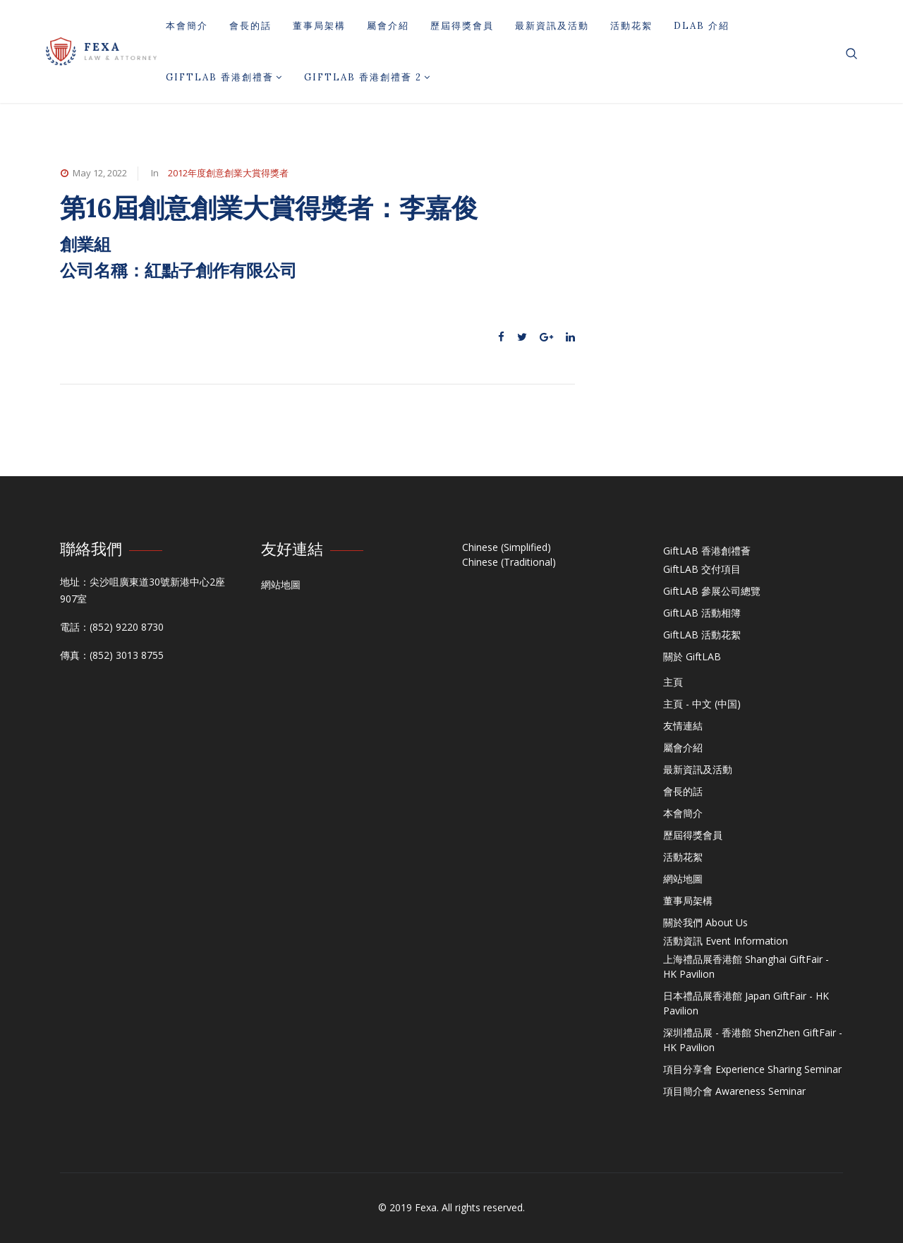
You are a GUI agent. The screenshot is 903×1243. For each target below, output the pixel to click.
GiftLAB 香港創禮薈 (224, 77)
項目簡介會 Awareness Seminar (734, 1091)
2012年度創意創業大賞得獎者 (228, 172)
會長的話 (250, 26)
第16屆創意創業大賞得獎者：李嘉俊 (269, 207)
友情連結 (683, 725)
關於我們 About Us (705, 922)
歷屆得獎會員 (462, 26)
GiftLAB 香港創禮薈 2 (367, 77)
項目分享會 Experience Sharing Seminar (752, 1069)
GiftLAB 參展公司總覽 (711, 591)
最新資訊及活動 (552, 26)
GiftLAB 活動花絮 (702, 634)
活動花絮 (631, 26)
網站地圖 (281, 584)
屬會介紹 (388, 26)
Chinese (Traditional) (509, 562)
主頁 (673, 682)
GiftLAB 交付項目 (702, 569)
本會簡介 (187, 26)
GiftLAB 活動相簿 (702, 612)
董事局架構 (319, 26)
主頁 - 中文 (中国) (702, 703)
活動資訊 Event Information (725, 940)
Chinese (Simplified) (506, 547)
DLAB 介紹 (701, 26)
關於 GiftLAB (692, 656)
